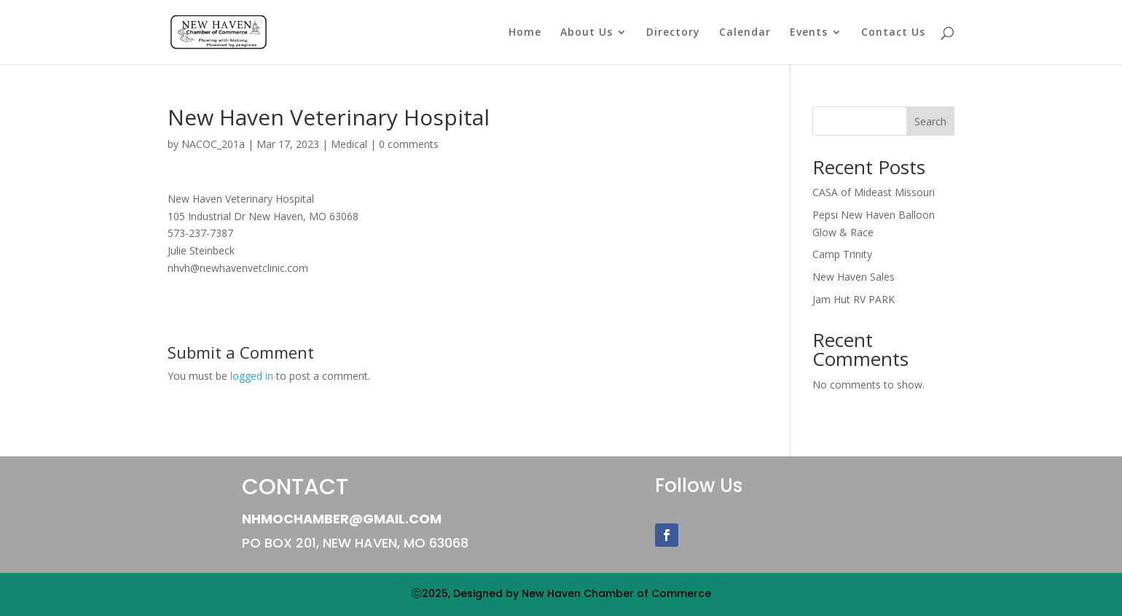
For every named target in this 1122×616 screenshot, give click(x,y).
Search (930, 121)
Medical (349, 144)
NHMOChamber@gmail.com (342, 519)
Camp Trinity (842, 254)
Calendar (745, 33)
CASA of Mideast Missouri (873, 192)
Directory (673, 33)
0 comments (409, 144)
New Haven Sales (853, 277)
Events (809, 33)
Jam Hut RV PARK (853, 299)
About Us (586, 33)
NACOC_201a (213, 144)
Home (525, 33)
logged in (251, 376)
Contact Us (893, 33)
